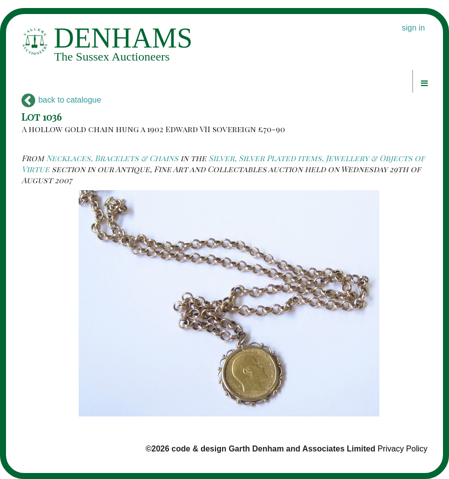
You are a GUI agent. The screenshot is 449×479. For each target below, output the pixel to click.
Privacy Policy (402, 448)
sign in (413, 28)
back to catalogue (61, 100)
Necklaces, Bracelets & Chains (112, 158)
